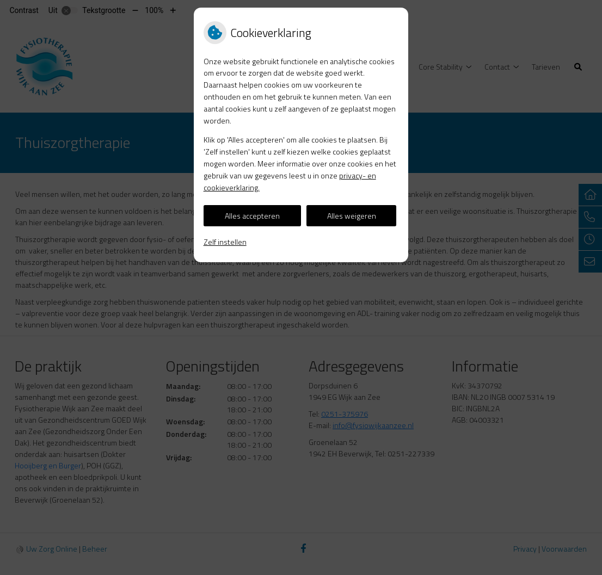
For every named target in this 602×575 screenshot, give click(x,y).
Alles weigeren (351, 215)
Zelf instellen (225, 242)
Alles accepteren (252, 215)
